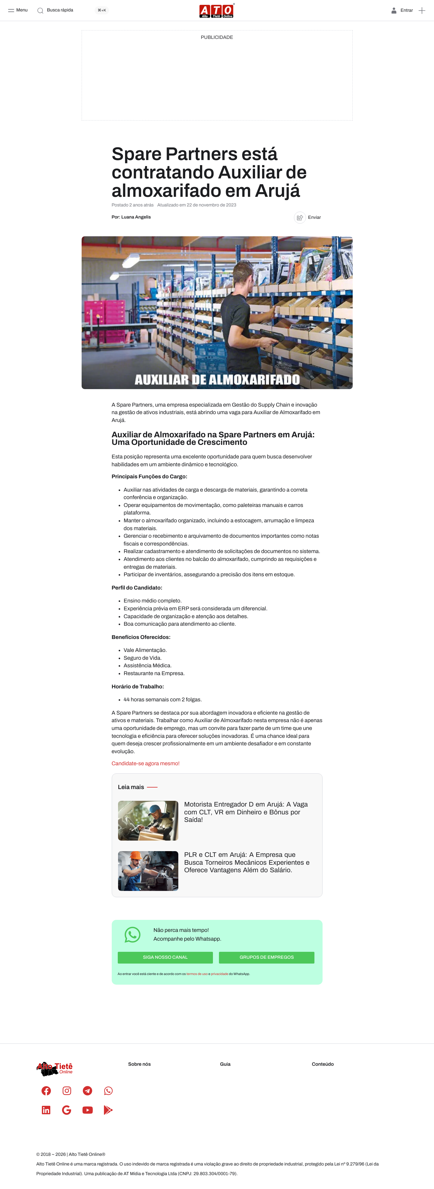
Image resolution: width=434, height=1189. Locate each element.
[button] (421, 10)
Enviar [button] (307, 218)
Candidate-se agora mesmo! (146, 763)
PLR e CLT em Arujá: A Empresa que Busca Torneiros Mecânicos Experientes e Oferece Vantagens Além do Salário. (247, 862)
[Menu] (18, 10)
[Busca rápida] (74, 10)
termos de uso (197, 972)
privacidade (219, 972)
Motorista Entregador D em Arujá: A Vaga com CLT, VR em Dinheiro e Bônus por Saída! (246, 812)
